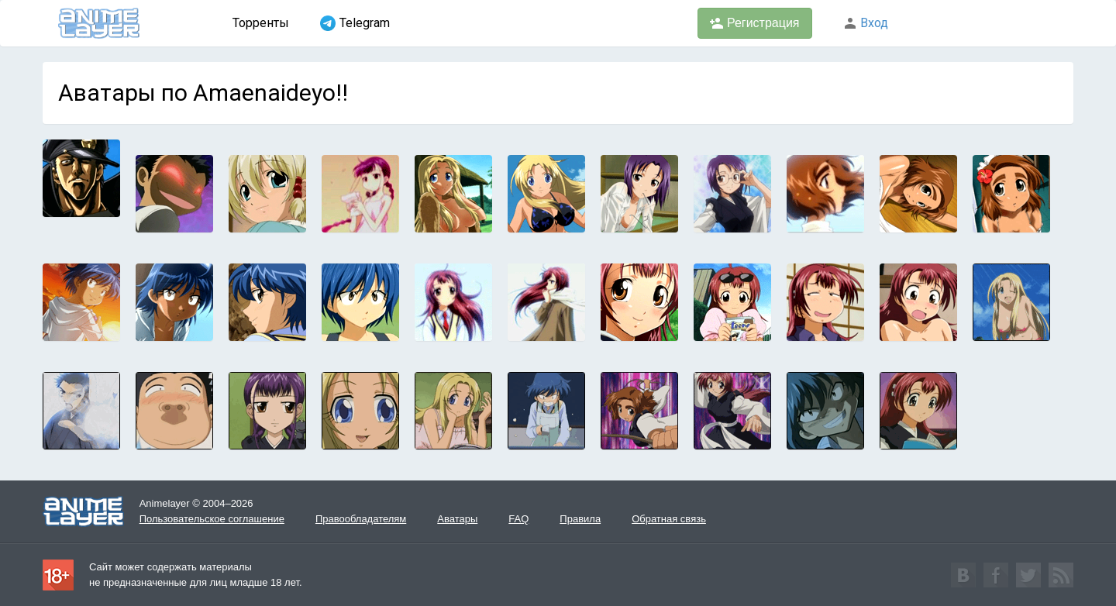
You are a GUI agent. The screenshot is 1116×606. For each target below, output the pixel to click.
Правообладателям (360, 519)
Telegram (355, 23)
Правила (580, 519)
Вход (865, 22)
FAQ (518, 519)
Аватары (457, 519)
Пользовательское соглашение (212, 519)
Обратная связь (669, 519)
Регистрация (755, 23)
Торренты (260, 22)
